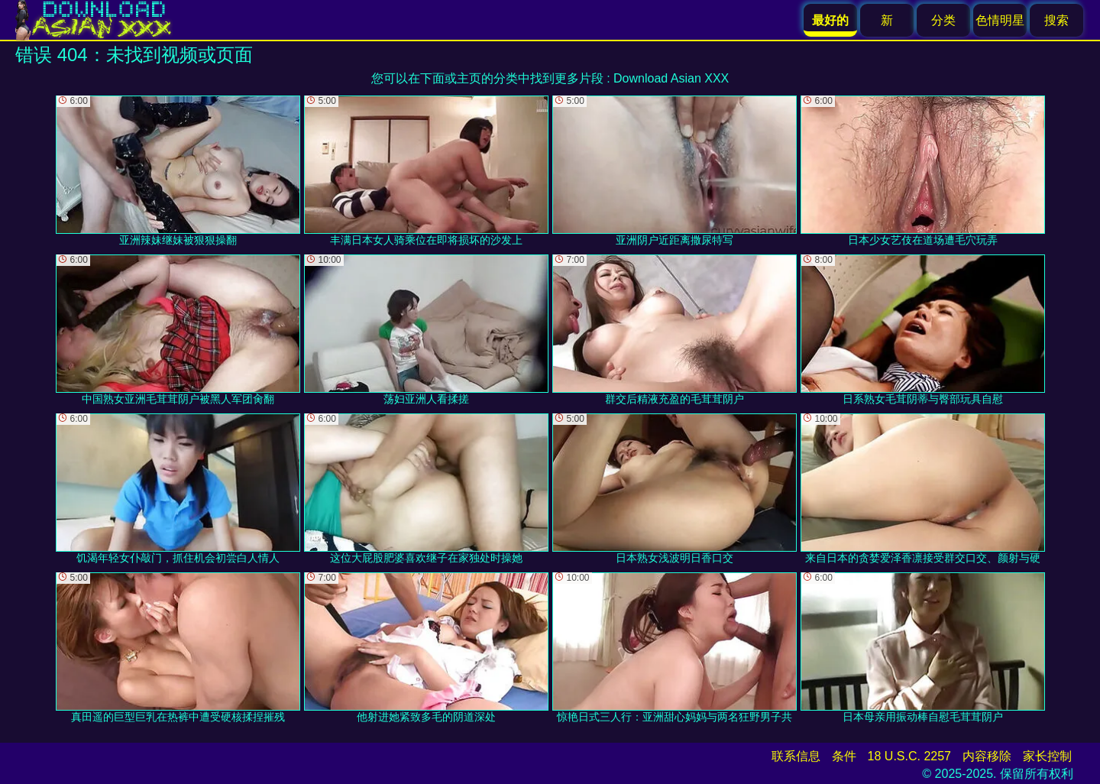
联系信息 (796, 756)
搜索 (1056, 20)
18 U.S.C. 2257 (909, 756)
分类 (943, 20)
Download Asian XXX (671, 78)
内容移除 (986, 756)
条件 (844, 756)
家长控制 (1047, 756)
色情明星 (999, 20)
